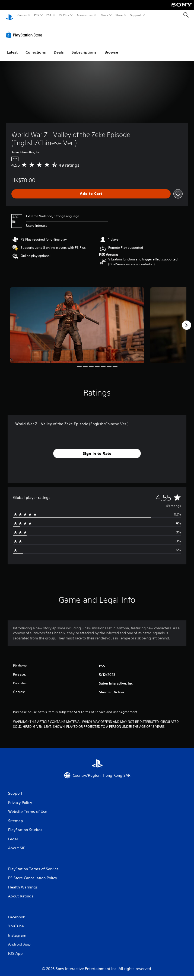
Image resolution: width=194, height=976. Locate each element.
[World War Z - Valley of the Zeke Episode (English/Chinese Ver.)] (77, 320)
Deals (59, 47)
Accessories (84, 15)
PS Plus (64, 15)
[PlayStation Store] (25, 29)
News (104, 15)
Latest (12, 47)
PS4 (49, 15)
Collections (36, 47)
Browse (111, 47)
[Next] (186, 320)
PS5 (36, 15)
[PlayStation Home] (9, 15)
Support (135, 15)
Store (119, 15)
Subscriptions (84, 47)
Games (21, 15)
